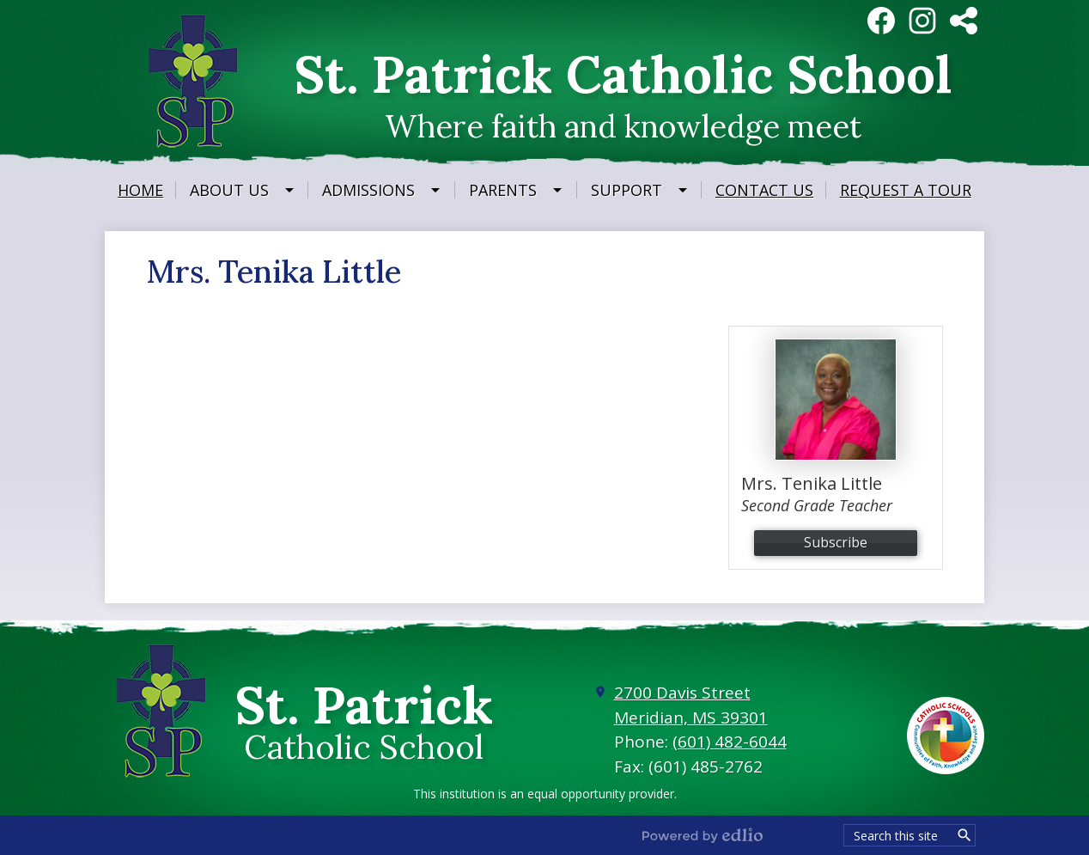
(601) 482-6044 (729, 741)
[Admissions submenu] (382, 190)
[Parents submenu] (516, 190)
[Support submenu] (640, 190)
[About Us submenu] (243, 190)
